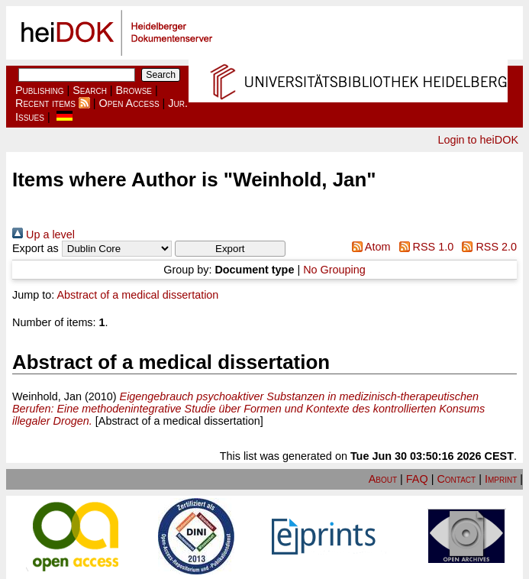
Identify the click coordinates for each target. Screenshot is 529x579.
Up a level (43, 234)
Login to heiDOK (477, 140)
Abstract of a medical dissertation (137, 295)
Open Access (129, 103)
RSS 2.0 (486, 247)
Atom (368, 247)
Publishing (39, 90)
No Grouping (334, 270)
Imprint (501, 479)
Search (90, 90)
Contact (456, 479)
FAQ (417, 479)
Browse (134, 90)
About (383, 479)
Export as (35, 248)
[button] (230, 249)
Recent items (45, 103)
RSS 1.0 (423, 247)
